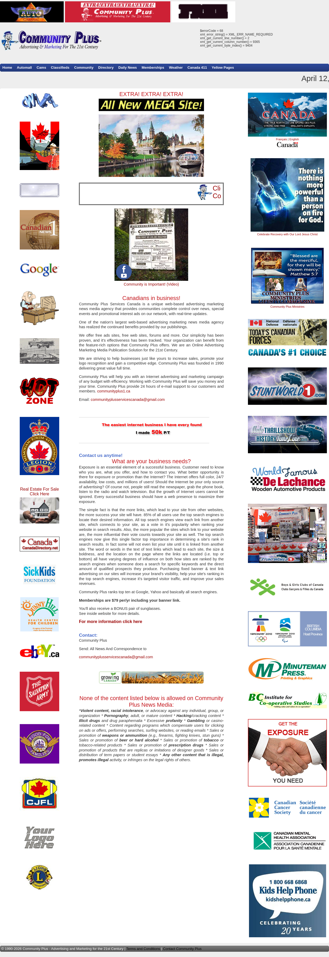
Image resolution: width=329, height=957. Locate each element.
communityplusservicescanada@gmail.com (128, 399)
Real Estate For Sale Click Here (39, 505)
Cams (41, 67)
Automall (24, 67)
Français (281, 139)
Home (7, 67)
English (294, 139)
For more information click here (110, 621)
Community (83, 67)
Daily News (127, 67)
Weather (176, 67)
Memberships (153, 67)
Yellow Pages (223, 67)
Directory (106, 67)
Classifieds (60, 67)
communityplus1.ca (113, 391)
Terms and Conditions (143, 949)
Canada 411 (197, 67)
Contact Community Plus (182, 949)
